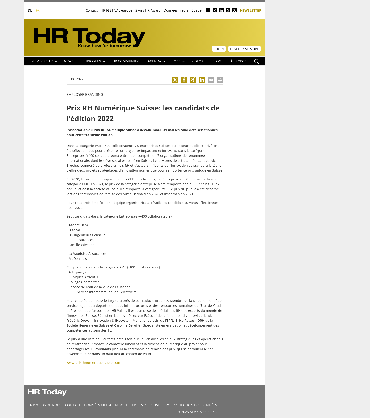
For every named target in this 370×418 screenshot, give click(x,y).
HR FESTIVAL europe (116, 10)
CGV (166, 405)
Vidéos (197, 61)
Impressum (149, 405)
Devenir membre (244, 49)
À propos (239, 61)
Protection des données (195, 405)
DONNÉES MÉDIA (97, 405)
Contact (92, 10)
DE (30, 10)
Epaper (197, 10)
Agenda (157, 61)
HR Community (126, 61)
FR (38, 10)
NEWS (68, 61)
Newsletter (250, 10)
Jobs (179, 61)
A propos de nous (45, 405)
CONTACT (72, 405)
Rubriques (94, 61)
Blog (216, 61)
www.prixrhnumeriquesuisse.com (93, 362)
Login (219, 49)
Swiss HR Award (148, 10)
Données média (176, 10)
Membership (44, 61)
